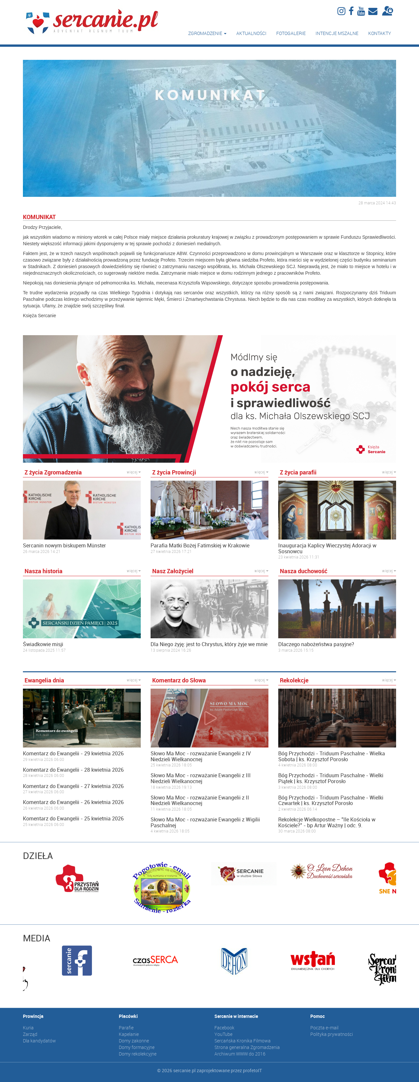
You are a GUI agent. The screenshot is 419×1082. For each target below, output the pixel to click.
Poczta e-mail (324, 1027)
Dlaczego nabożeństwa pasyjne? (316, 644)
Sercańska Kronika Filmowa (242, 1041)
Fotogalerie (291, 33)
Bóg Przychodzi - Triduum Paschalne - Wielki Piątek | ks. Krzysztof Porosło (330, 778)
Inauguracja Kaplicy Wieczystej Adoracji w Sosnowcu (327, 548)
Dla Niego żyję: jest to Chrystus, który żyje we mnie (209, 644)
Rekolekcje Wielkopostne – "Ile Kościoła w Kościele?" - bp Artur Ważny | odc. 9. (326, 822)
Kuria (28, 1027)
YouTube (223, 1034)
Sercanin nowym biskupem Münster (64, 546)
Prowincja (33, 1016)
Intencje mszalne (337, 33)
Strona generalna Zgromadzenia (247, 1047)
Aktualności (251, 33)
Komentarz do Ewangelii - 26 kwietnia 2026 (73, 802)
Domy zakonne (134, 1041)
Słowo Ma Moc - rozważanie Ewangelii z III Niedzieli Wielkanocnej (201, 778)
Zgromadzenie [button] (207, 33)
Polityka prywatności (331, 1034)
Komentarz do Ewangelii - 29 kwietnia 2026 (73, 754)
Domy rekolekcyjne (137, 1054)
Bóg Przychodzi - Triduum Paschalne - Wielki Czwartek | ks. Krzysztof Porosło (330, 800)
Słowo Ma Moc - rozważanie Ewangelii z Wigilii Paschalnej (205, 822)
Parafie (126, 1027)
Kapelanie (129, 1034)
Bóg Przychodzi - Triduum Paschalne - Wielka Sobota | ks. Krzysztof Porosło (331, 756)
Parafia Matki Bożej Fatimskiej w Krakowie (200, 546)
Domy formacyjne (137, 1047)
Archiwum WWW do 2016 (239, 1054)
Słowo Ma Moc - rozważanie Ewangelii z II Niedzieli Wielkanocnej (200, 800)
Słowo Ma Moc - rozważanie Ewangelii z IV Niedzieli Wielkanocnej (201, 756)
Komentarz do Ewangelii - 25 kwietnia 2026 (73, 819)
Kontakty (379, 33)
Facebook (224, 1027)
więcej (134, 471)
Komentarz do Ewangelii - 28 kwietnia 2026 (73, 770)
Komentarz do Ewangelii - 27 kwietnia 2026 (73, 786)
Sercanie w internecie (236, 1016)
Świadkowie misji (43, 644)
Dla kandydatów (39, 1041)
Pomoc (317, 1016)
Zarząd (30, 1034)
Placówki (128, 1016)
